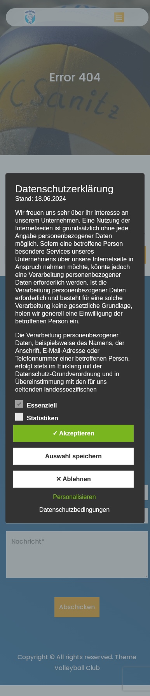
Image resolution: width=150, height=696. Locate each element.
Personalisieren (74, 497)
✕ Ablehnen (73, 479)
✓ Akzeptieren (73, 433)
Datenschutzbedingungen (74, 509)
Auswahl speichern (73, 456)
